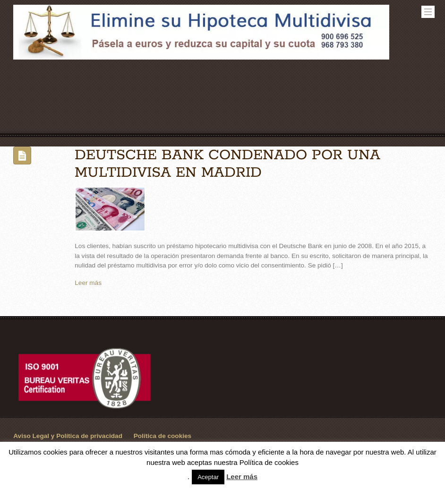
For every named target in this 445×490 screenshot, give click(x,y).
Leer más (88, 282)
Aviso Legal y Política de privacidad (67, 435)
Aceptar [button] (208, 477)
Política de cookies (162, 435)
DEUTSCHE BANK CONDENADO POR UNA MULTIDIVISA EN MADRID (227, 164)
